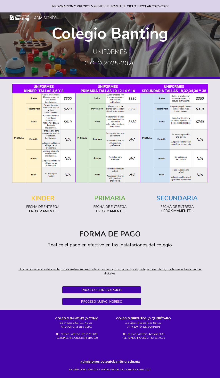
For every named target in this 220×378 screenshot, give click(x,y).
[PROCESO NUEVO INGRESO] (101, 301)
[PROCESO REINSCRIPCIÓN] (101, 289)
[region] (110, 6)
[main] (110, 45)
